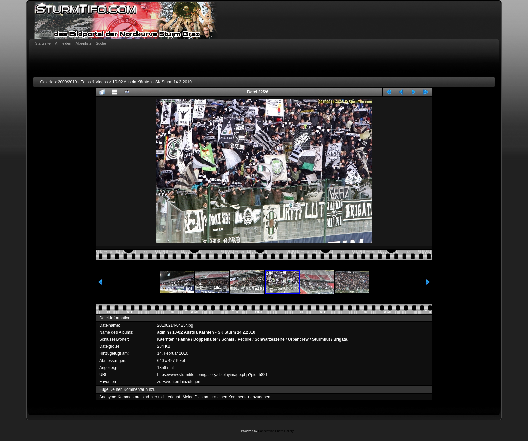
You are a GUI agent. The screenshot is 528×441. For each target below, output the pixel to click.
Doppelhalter (205, 339)
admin (163, 332)
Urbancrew (298, 339)
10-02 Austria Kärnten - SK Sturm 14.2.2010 (152, 82)
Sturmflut (321, 339)
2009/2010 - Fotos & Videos (83, 82)
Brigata (340, 339)
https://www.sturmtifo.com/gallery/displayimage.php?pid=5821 (212, 374)
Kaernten (166, 339)
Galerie (46, 82)
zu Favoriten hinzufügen (178, 381)
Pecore (244, 339)
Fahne (184, 339)
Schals (227, 339)
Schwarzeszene (270, 339)
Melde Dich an (195, 397)
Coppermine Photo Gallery (276, 431)
